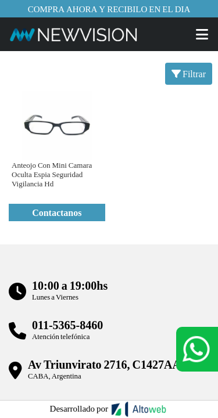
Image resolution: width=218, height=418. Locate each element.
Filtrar (188, 73)
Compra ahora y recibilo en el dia (109, 8)
